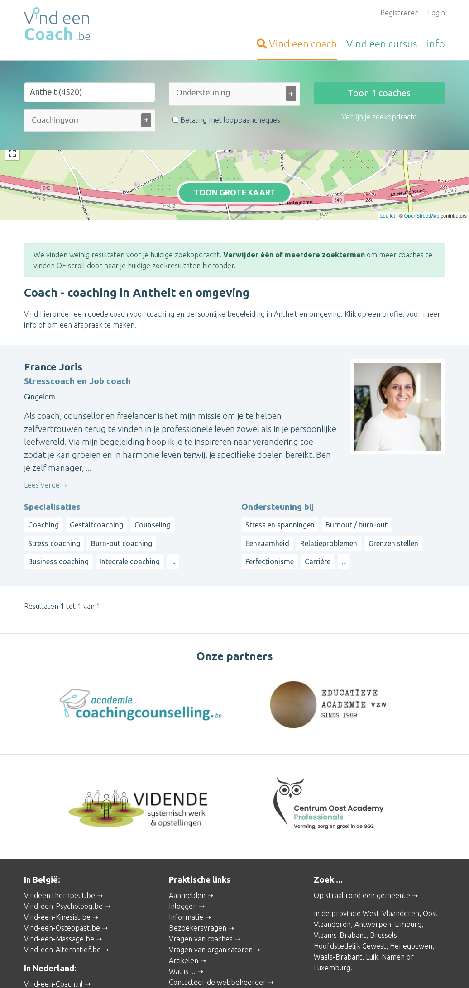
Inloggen (183, 866)
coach (297, 43)
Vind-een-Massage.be (59, 899)
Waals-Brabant (338, 917)
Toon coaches (379, 93)
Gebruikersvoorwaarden (332, 968)
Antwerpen (372, 884)
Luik (372, 917)
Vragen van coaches (201, 899)
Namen (393, 917)
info (435, 43)
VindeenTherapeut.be (59, 855)
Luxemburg (332, 928)
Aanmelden (187, 855)
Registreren (399, 13)
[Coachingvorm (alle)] (55, 120)
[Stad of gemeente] (89, 92)
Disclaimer (277, 968)
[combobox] (234, 95)
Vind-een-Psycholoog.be (63, 866)
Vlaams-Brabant (340, 895)
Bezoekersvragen (197, 888)
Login (436, 13)
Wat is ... (182, 931)
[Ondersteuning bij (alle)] (204, 92)
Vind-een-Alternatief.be (62, 910)
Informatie (186, 877)
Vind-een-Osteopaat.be (62, 888)
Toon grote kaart (235, 173)
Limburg (408, 884)
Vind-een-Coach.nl (53, 944)
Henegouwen (411, 906)
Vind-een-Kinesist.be (57, 877)
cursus (381, 43)
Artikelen (183, 921)
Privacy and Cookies (229, 968)
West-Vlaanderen (391, 873)
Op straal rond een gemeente (362, 855)
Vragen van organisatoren (211, 910)
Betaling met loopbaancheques (226, 120)
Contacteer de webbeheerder (217, 942)
